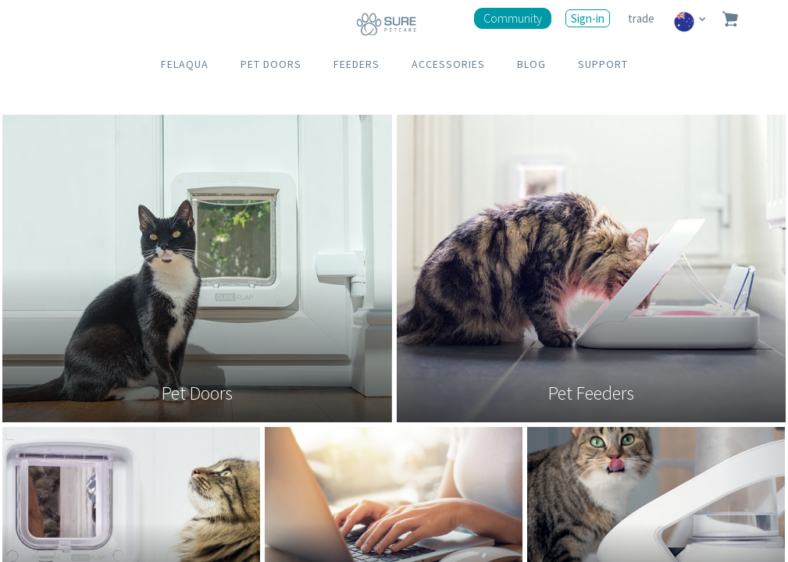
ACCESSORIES (448, 64)
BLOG (531, 64)
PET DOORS (271, 64)
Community (512, 18)
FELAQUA (185, 64)
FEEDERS (356, 64)
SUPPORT (603, 64)
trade (642, 18)
